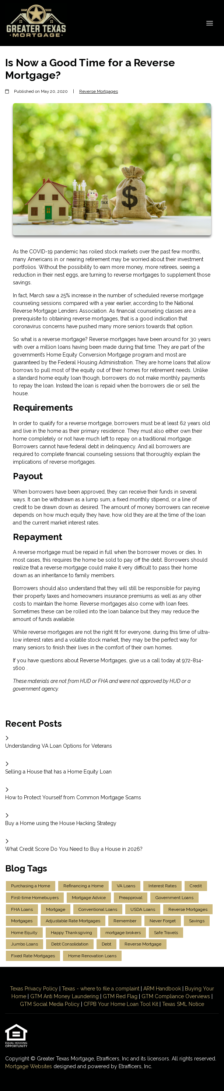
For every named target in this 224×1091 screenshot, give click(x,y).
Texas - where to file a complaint (100, 989)
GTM (36, 996)
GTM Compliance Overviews (175, 996)
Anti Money (56, 996)
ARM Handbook (162, 989)
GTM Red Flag (120, 996)
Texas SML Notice (183, 1004)
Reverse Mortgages (98, 91)
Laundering (84, 996)
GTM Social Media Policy (50, 1004)
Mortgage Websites (29, 1066)
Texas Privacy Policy (34, 989)
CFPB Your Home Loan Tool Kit (121, 1004)
